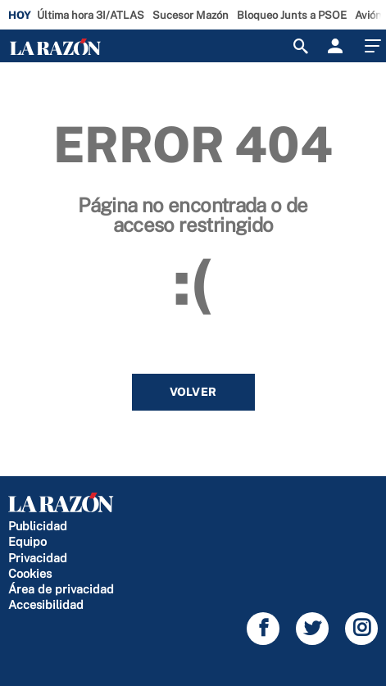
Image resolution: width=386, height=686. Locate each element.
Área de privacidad (61, 589)
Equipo (27, 541)
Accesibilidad (46, 604)
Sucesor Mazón (190, 15)
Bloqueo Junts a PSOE (292, 15)
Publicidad (37, 526)
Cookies (30, 573)
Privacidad (37, 558)
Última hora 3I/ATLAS (90, 15)
